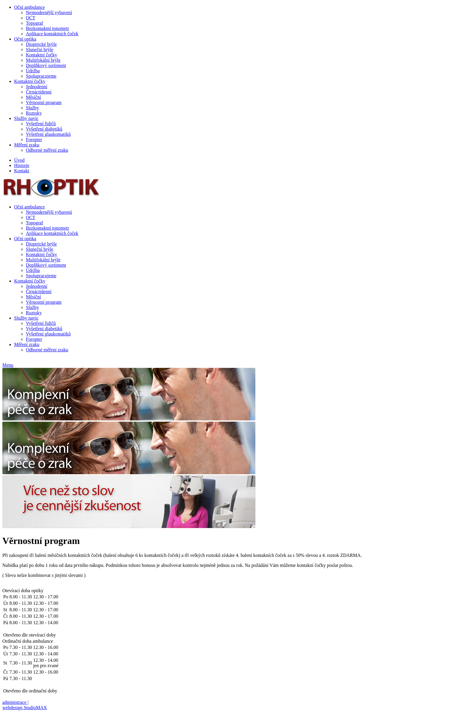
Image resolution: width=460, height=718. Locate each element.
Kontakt (21, 170)
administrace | (15, 702)
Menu (7, 365)
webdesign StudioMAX (24, 707)
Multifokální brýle (43, 60)
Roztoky (34, 113)
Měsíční (33, 97)
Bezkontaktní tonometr (47, 28)
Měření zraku (26, 144)
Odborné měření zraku (47, 150)
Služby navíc (26, 118)
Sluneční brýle (39, 49)
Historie (21, 165)
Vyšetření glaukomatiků (48, 134)
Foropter (34, 139)
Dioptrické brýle (41, 44)
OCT (30, 17)
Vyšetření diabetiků (44, 128)
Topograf (34, 23)
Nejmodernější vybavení (49, 12)
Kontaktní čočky (41, 54)
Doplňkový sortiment (46, 65)
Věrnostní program (43, 102)
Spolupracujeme (41, 76)
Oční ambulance (29, 7)
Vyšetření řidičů (41, 123)
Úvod (19, 160)
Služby (32, 107)
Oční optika (25, 38)
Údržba (33, 70)
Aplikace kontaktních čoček (52, 33)
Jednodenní (36, 86)
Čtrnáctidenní (38, 91)
